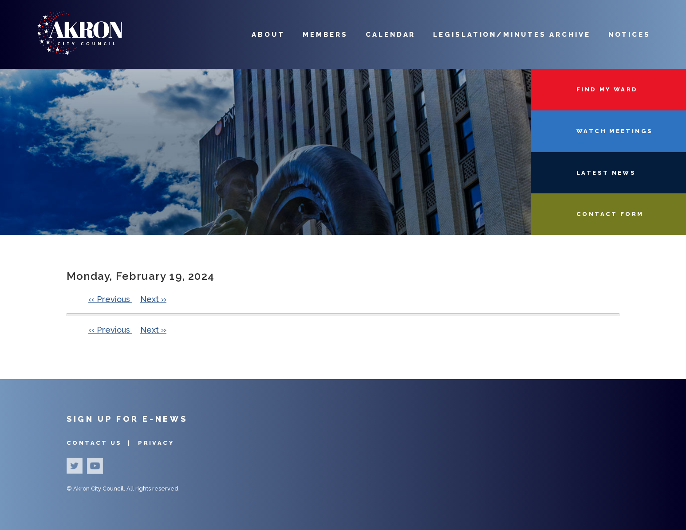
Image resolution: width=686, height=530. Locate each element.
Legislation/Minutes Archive (511, 35)
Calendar (390, 35)
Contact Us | (100, 443)
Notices (629, 35)
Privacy (156, 443)
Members (325, 35)
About (268, 35)
